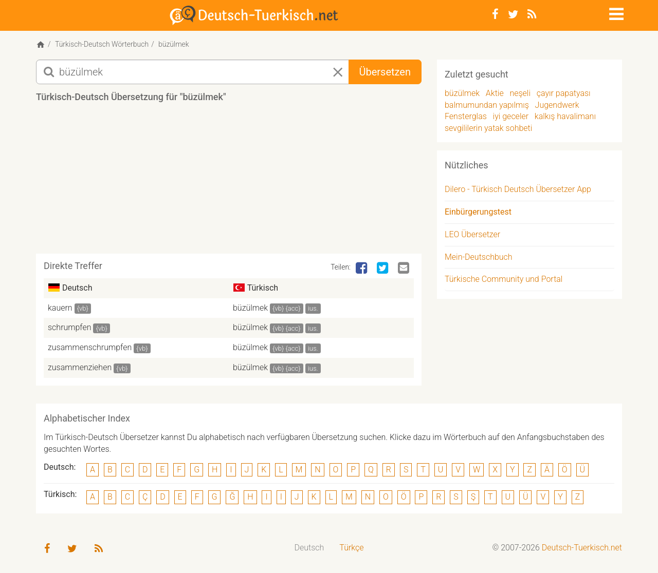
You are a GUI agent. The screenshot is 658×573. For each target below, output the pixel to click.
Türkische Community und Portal (503, 279)
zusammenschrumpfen (90, 347)
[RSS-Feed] (532, 14)
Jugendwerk (557, 105)
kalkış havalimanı (565, 116)
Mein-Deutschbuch (479, 257)
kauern (60, 308)
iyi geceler (511, 116)
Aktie (495, 93)
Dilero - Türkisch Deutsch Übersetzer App (518, 189)
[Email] (404, 268)
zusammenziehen (80, 367)
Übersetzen (385, 72)
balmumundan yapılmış (487, 105)
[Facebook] (495, 14)
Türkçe (351, 547)
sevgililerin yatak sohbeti (488, 128)
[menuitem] (309, 548)
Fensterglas (466, 116)
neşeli (520, 93)
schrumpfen (70, 327)
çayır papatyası (564, 93)
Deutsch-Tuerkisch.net (582, 547)
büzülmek (250, 308)
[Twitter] (513, 14)
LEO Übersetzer (472, 234)
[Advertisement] (229, 182)
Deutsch (309, 547)
